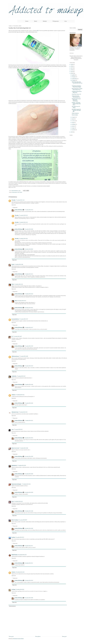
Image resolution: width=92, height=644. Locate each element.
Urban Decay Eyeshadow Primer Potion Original (76, 86)
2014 (72, 73)
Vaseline (20, 192)
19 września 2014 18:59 (28, 492)
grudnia (73, 75)
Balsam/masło (14, 192)
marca (73, 126)
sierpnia (73, 117)
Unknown (13, 394)
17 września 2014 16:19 (28, 365)
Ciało (18, 192)
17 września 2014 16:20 (28, 384)
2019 (72, 66)
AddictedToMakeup (18, 209)
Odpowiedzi (15, 207)
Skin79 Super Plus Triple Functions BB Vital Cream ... (77, 83)
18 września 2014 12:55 (22, 554)
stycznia (73, 129)
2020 (72, 64)
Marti (13, 284)
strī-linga (13, 589)
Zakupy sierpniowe (75, 113)
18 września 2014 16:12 (21, 300)
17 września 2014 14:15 (21, 376)
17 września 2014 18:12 (18, 429)
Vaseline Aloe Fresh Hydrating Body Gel (76, 96)
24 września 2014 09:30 (28, 249)
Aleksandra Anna (15, 412)
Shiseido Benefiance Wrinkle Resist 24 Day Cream (77, 89)
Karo (13, 501)
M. (12, 336)
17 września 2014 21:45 (18, 501)
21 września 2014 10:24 (23, 238)
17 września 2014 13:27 (23, 319)
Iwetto (13, 264)
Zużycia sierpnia (75, 114)
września (73, 80)
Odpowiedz (14, 204)
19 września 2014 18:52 (28, 437)
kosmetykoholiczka (15, 319)
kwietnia (73, 124)
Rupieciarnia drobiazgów (17, 484)
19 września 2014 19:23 (28, 580)
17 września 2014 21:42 (23, 222)
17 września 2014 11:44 (20, 200)
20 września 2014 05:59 (19, 589)
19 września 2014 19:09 (28, 528)
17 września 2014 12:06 (18, 264)
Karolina (13, 537)
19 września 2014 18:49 (28, 229)
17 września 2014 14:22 (20, 394)
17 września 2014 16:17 (28, 327)
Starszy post (64, 636)
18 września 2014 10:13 (19, 537)
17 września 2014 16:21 (28, 420)
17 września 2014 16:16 (28, 293)
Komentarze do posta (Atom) (18, 638)
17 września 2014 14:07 (17, 336)
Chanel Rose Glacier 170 (76, 94)
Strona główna (37, 636)
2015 (72, 71)
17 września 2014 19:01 (21, 465)
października (74, 78)
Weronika (13, 200)
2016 (72, 69)
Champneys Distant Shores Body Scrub (77, 92)
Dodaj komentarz (12, 606)
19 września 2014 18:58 (28, 456)
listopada (74, 76)
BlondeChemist (15, 554)
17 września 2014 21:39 (23, 215)
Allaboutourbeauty (15, 356)
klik (37, 30)
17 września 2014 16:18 (28, 346)
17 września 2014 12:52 (18, 284)
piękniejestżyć (14, 465)
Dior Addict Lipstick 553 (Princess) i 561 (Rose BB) (76, 110)
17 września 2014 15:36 (23, 412)
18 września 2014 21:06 (20, 572)
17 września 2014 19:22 (26, 484)
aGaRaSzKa (14, 376)
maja (73, 122)
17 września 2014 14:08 (23, 356)
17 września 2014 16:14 (28, 209)
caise (12, 429)
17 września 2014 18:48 (23, 448)
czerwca (73, 120)
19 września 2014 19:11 (28, 545)
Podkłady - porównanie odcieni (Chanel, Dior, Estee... (76, 103)
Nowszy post (11, 636)
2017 (72, 68)
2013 (72, 132)
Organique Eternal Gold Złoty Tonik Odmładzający (76, 99)
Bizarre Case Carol (15, 448)
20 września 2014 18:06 (28, 597)
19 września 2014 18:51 (28, 307)
